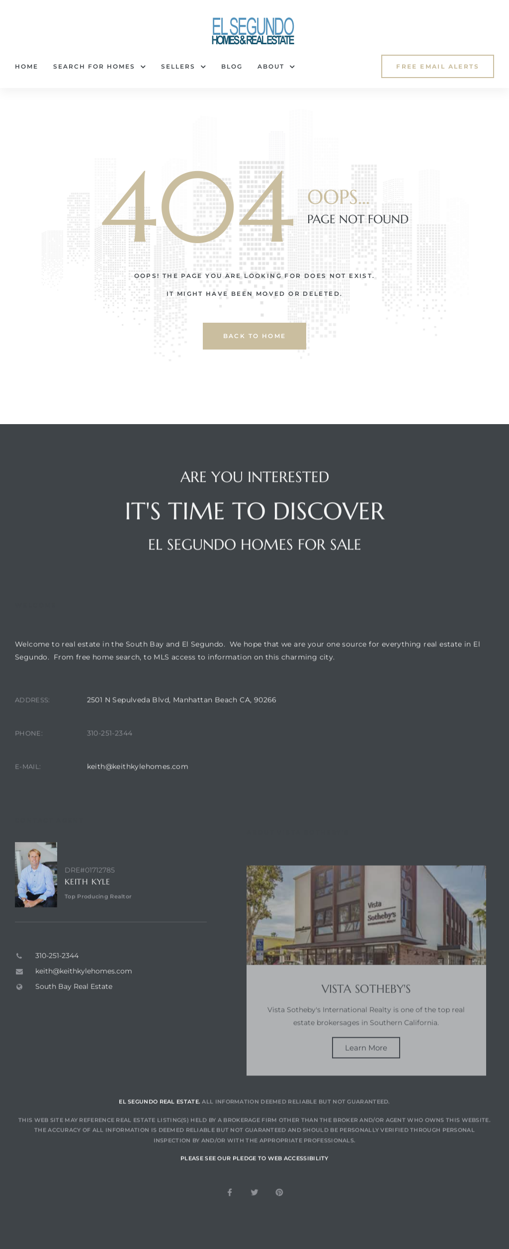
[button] (437, 66)
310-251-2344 (110, 760)
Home (26, 66)
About (276, 67)
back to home (254, 336)
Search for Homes (99, 67)
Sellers (183, 67)
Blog (232, 66)
